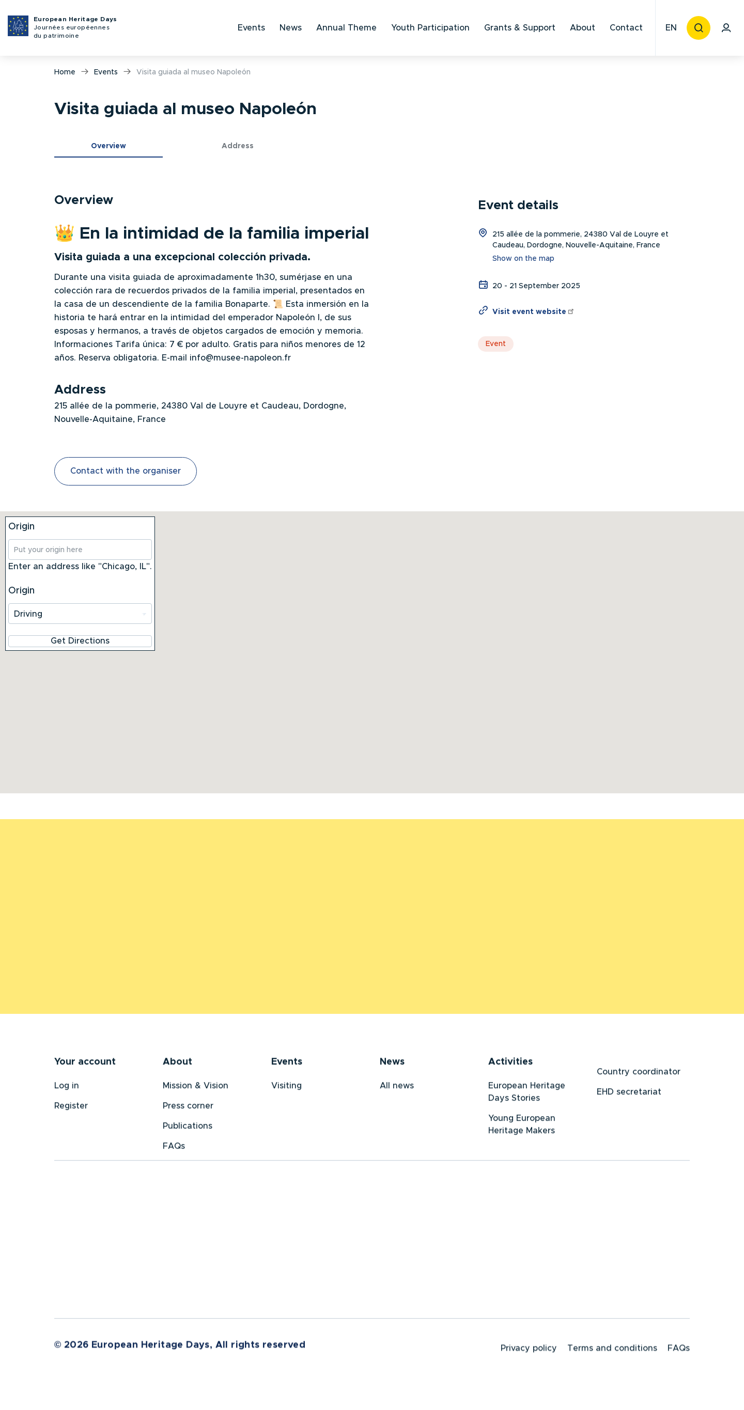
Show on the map (523, 258)
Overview (108, 146)
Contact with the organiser (125, 471)
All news (397, 1087)
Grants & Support (519, 28)
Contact (626, 28)
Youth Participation (430, 28)
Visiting (286, 1087)
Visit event (533, 312)
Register (71, 1107)
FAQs (174, 1147)
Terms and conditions (612, 1352)
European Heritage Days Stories (526, 1093)
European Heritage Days (75, 28)
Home (64, 72)
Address (238, 146)
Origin (21, 526)
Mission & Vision (195, 1087)
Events (251, 28)
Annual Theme (346, 28)
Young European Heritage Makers (521, 1126)
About (582, 28)
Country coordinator (638, 1073)
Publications (187, 1127)
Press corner (188, 1107)
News (291, 28)
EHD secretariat (629, 1093)
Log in (66, 1087)
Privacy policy (529, 1352)
